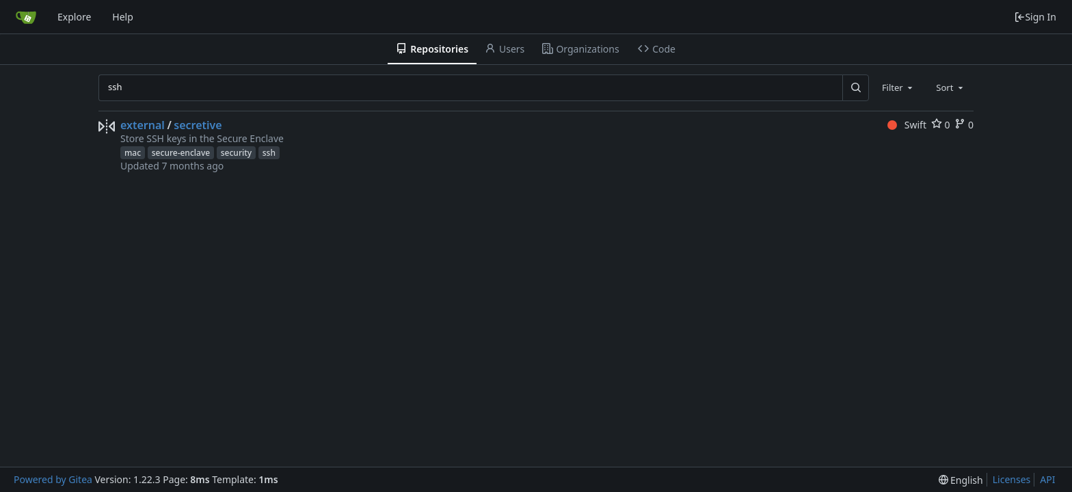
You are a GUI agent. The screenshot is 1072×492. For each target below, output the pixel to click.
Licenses (1012, 479)
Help (122, 16)
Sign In (1035, 16)
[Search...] (855, 87)
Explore (74, 16)
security (236, 153)
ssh (269, 153)
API (1047, 479)
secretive (198, 125)
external (142, 125)
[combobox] (898, 87)
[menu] (961, 480)
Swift (906, 124)
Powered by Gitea (53, 479)
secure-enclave (181, 153)
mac (132, 153)
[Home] (26, 17)
